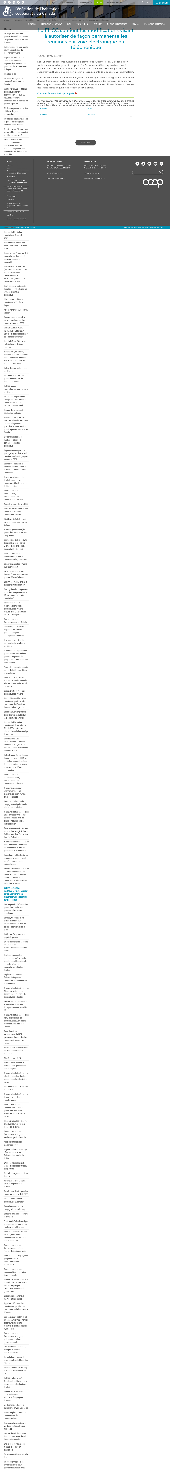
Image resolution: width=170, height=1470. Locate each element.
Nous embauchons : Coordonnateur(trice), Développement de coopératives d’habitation (13, 779)
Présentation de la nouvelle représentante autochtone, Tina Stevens (16, 1360)
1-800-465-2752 (98, 178)
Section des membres (117, 24)
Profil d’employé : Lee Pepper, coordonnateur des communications (15, 1415)
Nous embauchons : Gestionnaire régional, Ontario (15, 621)
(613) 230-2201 (93, 173)
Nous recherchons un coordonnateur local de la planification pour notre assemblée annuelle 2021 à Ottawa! (14, 1110)
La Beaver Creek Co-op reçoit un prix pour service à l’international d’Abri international (16, 1260)
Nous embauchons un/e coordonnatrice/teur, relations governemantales (15, 1272)
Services (135, 24)
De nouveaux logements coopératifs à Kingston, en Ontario (14, 81)
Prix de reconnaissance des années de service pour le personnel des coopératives (14, 1464)
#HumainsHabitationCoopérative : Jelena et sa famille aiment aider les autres (16, 1097)
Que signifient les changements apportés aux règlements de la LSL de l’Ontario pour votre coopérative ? (16, 594)
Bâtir (69, 24)
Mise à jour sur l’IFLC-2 (12, 1058)
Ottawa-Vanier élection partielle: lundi (16, 1456)
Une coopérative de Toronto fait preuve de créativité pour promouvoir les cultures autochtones (16, 909)
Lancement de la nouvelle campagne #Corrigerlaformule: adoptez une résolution (15, 804)
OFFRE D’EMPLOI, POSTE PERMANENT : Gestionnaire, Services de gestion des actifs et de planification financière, (16, 332)
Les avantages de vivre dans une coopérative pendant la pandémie (14, 643)
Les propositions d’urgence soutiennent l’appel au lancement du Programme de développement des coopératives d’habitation (15, 195)
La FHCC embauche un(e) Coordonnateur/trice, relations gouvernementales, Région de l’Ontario (15, 1383)
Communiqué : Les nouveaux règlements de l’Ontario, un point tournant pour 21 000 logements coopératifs (15, 631)
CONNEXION (162, 3)
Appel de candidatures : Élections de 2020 (13, 1143)
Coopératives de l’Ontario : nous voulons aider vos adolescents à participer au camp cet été (16, 132)
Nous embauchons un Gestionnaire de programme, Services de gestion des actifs (15, 1248)
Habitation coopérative (51, 24)
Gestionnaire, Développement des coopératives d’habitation (15, 207)
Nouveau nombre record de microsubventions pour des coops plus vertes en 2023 (14, 320)
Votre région (82, 24)
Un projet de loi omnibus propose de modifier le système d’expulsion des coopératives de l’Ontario (16, 38)
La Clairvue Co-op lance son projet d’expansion (14, 936)
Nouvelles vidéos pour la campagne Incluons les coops (15, 1208)
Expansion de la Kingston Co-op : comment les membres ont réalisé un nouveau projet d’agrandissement (16, 860)
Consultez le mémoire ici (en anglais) (55, 93)
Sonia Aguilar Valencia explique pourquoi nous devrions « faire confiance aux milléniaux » (16, 1224)
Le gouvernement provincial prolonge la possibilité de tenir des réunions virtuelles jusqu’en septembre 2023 (16, 455)
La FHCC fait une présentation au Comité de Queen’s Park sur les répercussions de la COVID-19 (15, 1006)
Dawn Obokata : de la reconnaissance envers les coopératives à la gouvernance (15, 556)
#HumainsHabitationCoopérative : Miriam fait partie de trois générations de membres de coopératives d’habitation (16, 992)
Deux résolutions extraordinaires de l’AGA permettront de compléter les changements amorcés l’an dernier (15, 1037)
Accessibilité (31, 227)
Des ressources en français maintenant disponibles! (14, 1297)
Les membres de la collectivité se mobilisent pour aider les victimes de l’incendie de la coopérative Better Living (15, 544)
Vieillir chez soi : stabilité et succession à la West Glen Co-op (16, 1406)
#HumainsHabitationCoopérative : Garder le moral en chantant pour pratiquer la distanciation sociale (16, 1078)
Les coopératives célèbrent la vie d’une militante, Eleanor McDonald (15, 1426)
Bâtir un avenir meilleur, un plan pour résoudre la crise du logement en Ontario (16, 50)
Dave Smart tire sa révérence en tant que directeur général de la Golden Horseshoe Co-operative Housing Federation (16, 833)
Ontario (99, 2)
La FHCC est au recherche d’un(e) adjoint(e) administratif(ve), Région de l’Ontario (14, 1396)
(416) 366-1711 (56, 173)
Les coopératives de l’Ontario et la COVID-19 (16, 1088)
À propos (32, 24)
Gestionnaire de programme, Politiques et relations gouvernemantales (15, 1349)
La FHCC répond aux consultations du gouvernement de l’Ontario (16, 389)
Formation (97, 24)
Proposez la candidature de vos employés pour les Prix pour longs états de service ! (15, 1124)
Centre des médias (67, 3)
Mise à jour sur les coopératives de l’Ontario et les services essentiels (16, 1050)
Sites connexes (85, 3)
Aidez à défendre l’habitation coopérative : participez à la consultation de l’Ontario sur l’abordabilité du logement (15, 703)
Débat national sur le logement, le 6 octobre (16, 1215)
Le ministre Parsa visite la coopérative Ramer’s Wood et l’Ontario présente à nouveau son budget (15, 468)
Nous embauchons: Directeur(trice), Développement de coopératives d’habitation (13, 495)
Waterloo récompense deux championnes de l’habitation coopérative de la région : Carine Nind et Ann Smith (15, 401)
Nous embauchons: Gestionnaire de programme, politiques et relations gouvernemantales (15, 1338)
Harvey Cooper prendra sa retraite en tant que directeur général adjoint (15, 1065)
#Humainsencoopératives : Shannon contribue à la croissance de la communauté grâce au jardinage (15, 792)
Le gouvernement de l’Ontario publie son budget (15, 565)
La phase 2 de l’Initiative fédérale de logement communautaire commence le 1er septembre (15, 979)
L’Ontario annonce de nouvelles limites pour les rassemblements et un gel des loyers (16, 946)
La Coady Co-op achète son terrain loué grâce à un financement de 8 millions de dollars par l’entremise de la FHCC (15, 923)
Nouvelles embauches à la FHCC (16, 504)
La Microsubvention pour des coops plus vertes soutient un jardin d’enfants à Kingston (15, 714)
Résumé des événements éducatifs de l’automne (13, 412)
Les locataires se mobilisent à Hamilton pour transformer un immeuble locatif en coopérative (15, 290)
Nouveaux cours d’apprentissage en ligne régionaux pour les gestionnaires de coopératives (15, 163)
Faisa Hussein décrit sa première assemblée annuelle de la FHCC (16, 1193)
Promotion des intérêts (154, 24)
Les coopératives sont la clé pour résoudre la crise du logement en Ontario (14, 378)
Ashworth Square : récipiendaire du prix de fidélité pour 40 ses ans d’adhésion (16, 670)
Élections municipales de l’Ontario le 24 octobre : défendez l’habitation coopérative (13, 441)
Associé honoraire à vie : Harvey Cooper (16, 311)
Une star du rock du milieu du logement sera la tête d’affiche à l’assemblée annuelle (16, 1436)
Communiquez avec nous (114, 3)
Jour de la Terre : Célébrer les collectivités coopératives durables (15, 344)
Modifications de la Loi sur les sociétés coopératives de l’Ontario (15, 1183)
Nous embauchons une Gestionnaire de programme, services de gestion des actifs (15, 1134)
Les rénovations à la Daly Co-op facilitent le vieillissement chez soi (15, 1370)
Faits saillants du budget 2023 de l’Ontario (15, 370)
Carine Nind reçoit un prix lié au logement (16, 1175)
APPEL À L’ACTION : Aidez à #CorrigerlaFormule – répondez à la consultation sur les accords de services (15, 682)
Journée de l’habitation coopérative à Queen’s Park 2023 (14, 235)
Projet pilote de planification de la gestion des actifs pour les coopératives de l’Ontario (16, 121)
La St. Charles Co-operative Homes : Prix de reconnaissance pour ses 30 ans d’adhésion (16, 574)
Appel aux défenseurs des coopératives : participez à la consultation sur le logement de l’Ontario (16, 1308)
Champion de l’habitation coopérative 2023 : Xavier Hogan (13, 302)
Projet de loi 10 (10, 74)
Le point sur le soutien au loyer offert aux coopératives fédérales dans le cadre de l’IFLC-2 (15, 1154)
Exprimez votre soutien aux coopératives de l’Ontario (14, 692)
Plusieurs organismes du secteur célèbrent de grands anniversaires (16, 111)
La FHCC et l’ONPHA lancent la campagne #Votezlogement (15, 583)
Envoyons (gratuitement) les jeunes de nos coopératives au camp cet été (15, 532)
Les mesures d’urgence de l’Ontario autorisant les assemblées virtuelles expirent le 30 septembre (15, 482)
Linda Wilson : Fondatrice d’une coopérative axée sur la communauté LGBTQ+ (16, 511)
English (53, 3)
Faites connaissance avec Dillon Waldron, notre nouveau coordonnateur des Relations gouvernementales (15, 1236)
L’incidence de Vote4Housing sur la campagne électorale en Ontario (15, 522)
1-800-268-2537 (61, 178)
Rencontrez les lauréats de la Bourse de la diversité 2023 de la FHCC (15, 245)
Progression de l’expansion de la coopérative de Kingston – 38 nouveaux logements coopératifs (16, 258)
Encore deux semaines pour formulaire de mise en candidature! (14, 1446)
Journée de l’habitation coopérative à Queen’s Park (14, 1200)
